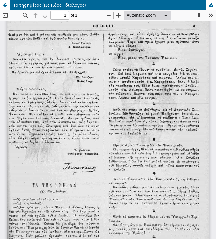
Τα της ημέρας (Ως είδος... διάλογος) (49, 5)
